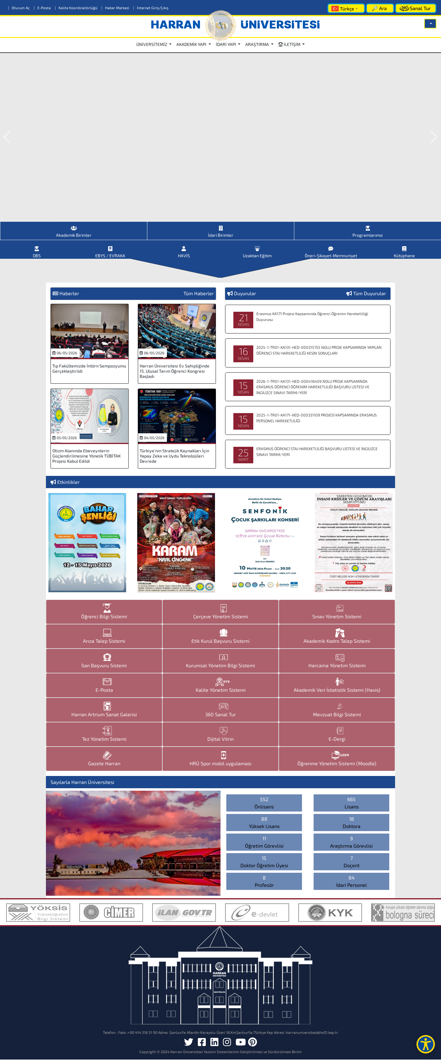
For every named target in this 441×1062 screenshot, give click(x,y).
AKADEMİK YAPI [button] (191, 44)
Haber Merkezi (115, 8)
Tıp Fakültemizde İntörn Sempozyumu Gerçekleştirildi (89, 371)
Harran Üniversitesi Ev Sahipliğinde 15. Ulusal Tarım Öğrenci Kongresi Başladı (174, 373)
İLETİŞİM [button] (289, 44)
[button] (430, 23)
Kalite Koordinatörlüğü (76, 8)
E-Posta (43, 8)
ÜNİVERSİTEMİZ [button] (152, 44)
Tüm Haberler (198, 296)
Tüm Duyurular (369, 296)
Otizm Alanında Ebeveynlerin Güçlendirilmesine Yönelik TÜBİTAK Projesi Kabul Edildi (86, 458)
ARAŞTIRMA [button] (257, 44)
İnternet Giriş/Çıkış (150, 8)
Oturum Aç (19, 8)
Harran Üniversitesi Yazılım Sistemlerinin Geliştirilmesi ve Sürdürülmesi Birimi (236, 1054)
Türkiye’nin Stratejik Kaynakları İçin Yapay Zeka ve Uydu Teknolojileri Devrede (174, 458)
